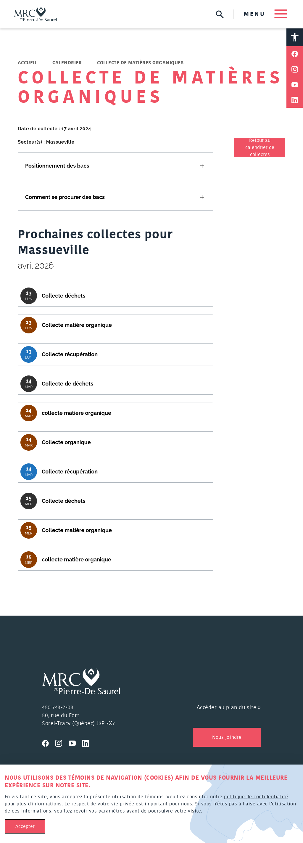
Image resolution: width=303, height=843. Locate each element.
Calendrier (67, 63)
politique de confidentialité (256, 796)
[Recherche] (146, 14)
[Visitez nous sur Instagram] (62, 742)
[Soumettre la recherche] (220, 14)
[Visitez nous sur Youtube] (75, 742)
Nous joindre (226, 737)
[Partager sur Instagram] (294, 69)
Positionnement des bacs (57, 166)
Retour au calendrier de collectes (259, 147)
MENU (265, 14)
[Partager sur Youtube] (294, 85)
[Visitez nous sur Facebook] (48, 742)
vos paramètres (107, 811)
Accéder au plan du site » (229, 708)
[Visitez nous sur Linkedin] (88, 742)
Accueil (27, 63)
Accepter (25, 826)
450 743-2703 (57, 708)
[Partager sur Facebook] (294, 54)
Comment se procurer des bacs (65, 197)
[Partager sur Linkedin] (294, 100)
